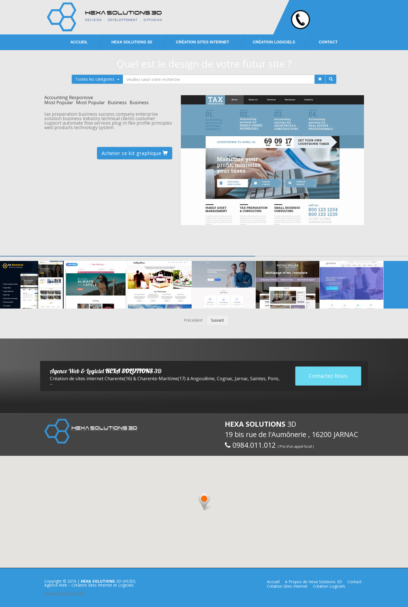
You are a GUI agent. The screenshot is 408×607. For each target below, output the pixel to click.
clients (127, 118)
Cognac (224, 378)
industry (91, 118)
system (106, 127)
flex (131, 123)
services (102, 123)
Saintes (258, 378)
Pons (273, 378)
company (125, 114)
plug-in (119, 123)
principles (161, 123)
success (106, 114)
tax (47, 114)
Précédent (193, 320)
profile (143, 123)
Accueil (79, 42)
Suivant (217, 320)
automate (73, 123)
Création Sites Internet (202, 42)
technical (110, 118)
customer (145, 118)
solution (53, 118)
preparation (64, 114)
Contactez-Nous (328, 375)
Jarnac (241, 378)
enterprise (147, 114)
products (63, 127)
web (48, 127)
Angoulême (202, 378)
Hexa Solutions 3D (63, 593)
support (52, 123)
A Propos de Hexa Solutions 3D (313, 581)
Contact (328, 42)
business (88, 114)
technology (86, 127)
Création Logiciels (274, 42)
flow (88, 123)
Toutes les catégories (97, 79)
